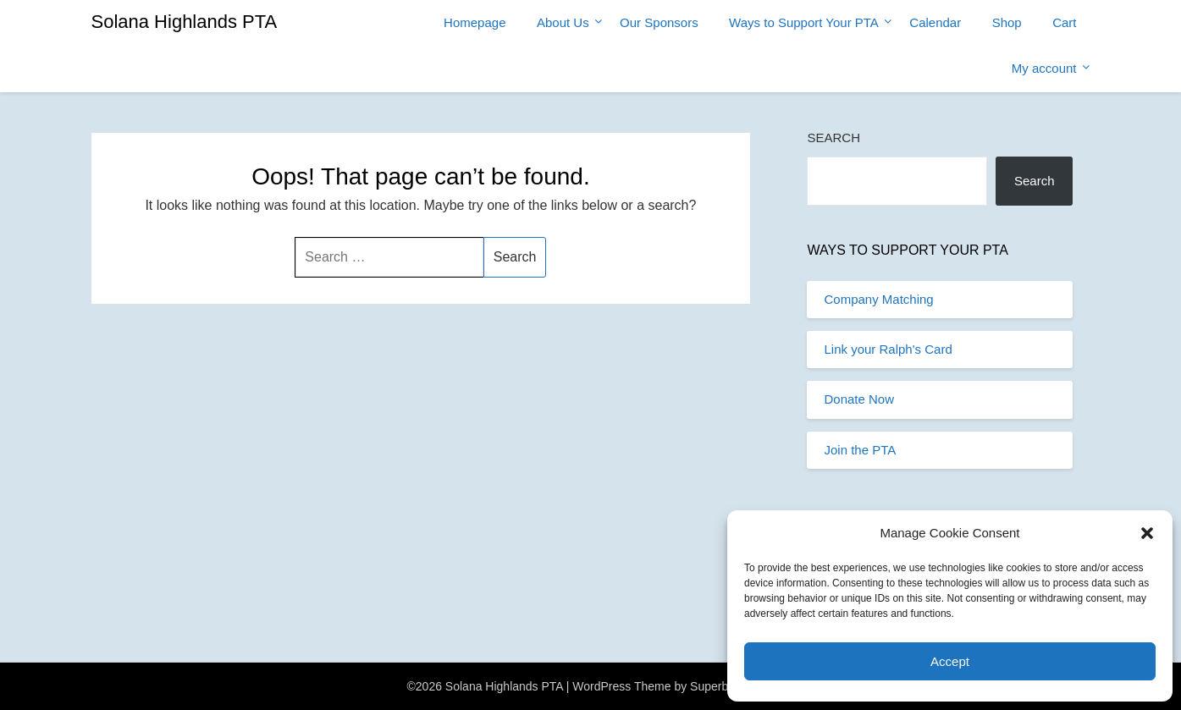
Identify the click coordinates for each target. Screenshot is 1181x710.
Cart (1064, 22)
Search (833, 137)
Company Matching (878, 299)
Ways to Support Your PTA (804, 22)
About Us (563, 22)
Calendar (935, 22)
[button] (1147, 533)
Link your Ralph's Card (888, 349)
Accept (949, 661)
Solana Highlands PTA (184, 21)
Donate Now (859, 399)
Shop (1007, 22)
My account (1044, 68)
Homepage (474, 22)
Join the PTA (860, 450)
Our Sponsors (659, 22)
